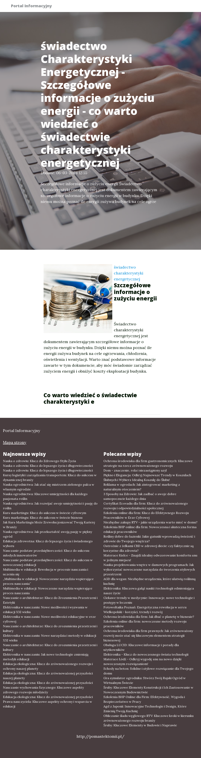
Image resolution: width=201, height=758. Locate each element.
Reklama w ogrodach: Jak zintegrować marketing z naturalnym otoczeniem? (141, 487)
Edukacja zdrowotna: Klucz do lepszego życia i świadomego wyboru (48, 543)
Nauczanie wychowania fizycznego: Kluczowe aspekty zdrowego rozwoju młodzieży (43, 689)
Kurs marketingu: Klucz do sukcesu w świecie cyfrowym (44, 513)
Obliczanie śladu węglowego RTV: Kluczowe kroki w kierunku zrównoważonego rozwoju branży (148, 718)
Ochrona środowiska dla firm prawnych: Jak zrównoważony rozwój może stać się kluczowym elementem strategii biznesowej (148, 635)
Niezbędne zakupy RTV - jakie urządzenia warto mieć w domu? (150, 522)
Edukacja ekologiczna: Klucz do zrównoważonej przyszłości (48, 683)
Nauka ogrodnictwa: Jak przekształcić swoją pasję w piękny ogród (47, 534)
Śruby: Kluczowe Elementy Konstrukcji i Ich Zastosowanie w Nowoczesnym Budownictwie (148, 689)
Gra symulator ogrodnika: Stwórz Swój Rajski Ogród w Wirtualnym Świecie (144, 680)
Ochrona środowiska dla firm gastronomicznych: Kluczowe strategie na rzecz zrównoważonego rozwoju (148, 463)
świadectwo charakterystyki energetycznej (128, 273)
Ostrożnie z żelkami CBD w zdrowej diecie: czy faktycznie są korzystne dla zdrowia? (148, 548)
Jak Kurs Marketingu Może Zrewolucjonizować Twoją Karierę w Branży (49, 524)
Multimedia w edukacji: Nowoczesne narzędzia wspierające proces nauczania (47, 590)
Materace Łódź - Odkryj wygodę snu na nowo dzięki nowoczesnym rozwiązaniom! (142, 661)
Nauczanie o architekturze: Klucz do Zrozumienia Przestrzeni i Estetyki (50, 600)
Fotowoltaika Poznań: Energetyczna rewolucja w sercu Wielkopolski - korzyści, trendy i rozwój (144, 609)
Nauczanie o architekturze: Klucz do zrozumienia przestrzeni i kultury (50, 628)
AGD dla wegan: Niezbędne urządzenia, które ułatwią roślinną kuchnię (149, 581)
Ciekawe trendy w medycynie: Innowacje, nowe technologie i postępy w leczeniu (149, 600)
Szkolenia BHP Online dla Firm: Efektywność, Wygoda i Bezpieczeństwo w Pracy (144, 699)
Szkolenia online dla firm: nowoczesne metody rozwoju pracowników (144, 623)
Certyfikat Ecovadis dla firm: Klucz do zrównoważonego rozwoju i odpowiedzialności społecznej (145, 505)
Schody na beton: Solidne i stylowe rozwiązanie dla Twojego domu (148, 671)
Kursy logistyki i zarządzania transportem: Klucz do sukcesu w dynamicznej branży (50, 477)
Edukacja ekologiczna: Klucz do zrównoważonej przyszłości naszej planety (48, 675)
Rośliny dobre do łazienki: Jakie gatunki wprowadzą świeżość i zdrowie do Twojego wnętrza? (149, 538)
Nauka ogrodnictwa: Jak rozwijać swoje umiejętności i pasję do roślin (50, 505)
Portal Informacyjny (33, 6)
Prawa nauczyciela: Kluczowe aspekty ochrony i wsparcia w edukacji (47, 704)
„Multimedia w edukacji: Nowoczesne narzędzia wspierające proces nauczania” (48, 581)
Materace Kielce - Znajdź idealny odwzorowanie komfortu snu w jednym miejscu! (150, 557)
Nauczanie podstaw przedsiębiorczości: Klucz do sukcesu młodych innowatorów (46, 553)
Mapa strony (14, 442)
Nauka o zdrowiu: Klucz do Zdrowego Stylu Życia (39, 461)
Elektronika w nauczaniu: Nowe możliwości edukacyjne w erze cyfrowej (49, 619)
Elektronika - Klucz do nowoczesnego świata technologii (145, 654)
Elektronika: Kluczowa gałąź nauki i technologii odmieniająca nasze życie (148, 590)
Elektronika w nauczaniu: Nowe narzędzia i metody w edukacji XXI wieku (49, 638)
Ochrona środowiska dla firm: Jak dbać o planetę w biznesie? (148, 617)
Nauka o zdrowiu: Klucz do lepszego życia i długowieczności (48, 466)
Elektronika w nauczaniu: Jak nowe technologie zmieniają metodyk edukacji (45, 656)
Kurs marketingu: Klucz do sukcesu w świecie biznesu (42, 517)
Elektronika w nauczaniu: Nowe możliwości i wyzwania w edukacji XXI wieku (45, 609)
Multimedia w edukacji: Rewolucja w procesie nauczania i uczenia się (45, 571)
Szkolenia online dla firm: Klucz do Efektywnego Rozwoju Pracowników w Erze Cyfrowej (146, 515)
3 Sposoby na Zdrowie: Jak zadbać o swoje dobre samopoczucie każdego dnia (139, 496)
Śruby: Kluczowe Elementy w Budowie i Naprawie (140, 725)
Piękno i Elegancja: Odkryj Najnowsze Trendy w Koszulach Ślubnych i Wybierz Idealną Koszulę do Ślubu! (147, 477)
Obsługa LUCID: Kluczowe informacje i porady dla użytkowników (141, 647)
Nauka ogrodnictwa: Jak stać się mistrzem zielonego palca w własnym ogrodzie (48, 487)
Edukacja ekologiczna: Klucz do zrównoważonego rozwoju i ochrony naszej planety (48, 666)
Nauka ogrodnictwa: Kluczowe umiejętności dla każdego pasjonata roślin (45, 496)
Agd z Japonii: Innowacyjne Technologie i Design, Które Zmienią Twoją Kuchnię (144, 708)
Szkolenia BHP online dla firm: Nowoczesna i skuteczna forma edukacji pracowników (149, 529)
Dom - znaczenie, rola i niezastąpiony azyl (135, 470)
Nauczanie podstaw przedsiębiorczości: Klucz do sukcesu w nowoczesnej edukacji (48, 562)
